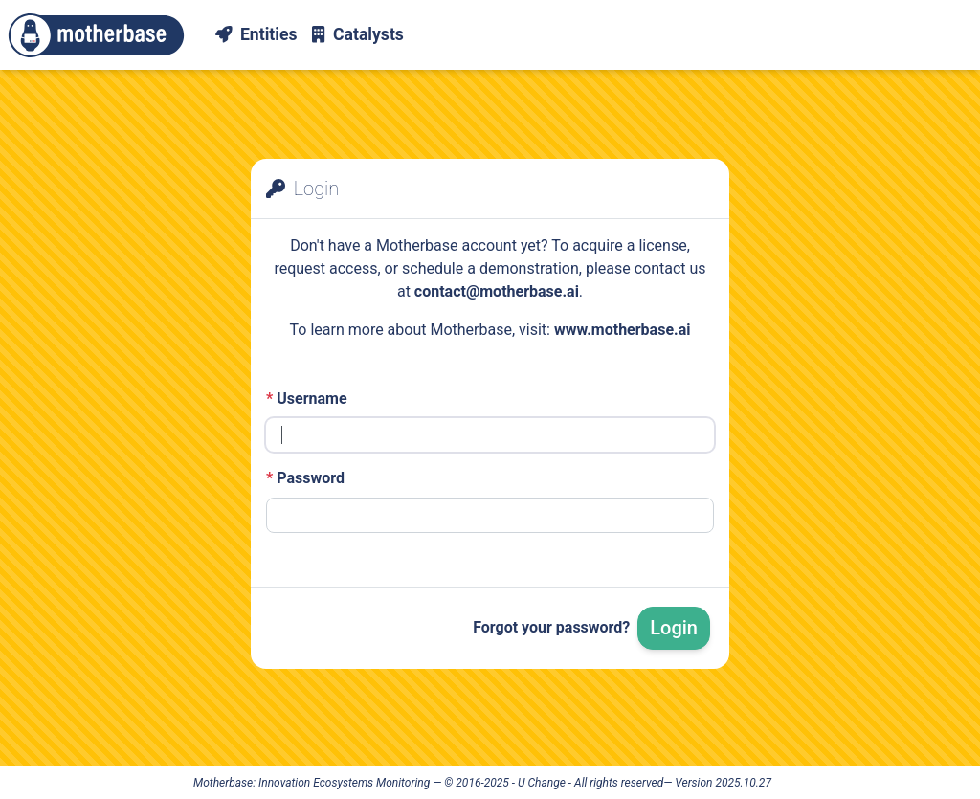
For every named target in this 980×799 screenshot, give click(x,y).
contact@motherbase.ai (496, 291)
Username (306, 398)
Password (305, 478)
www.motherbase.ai (622, 330)
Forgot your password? (551, 627)
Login (674, 627)
